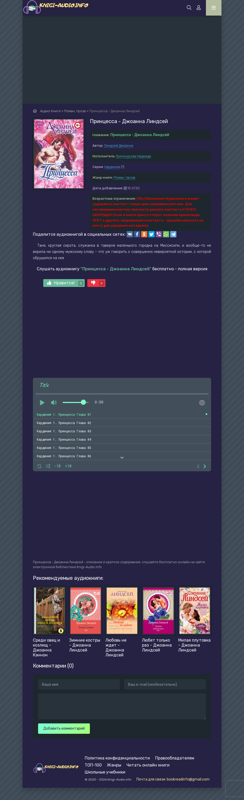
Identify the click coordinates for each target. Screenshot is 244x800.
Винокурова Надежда (133, 156)
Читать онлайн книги (148, 765)
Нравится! (65, 283)
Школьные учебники (105, 772)
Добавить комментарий (64, 728)
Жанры (114, 765)
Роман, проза (124, 177)
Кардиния (112, 167)
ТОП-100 (93, 765)
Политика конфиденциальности (117, 758)
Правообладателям (174, 758)
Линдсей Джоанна (118, 145)
